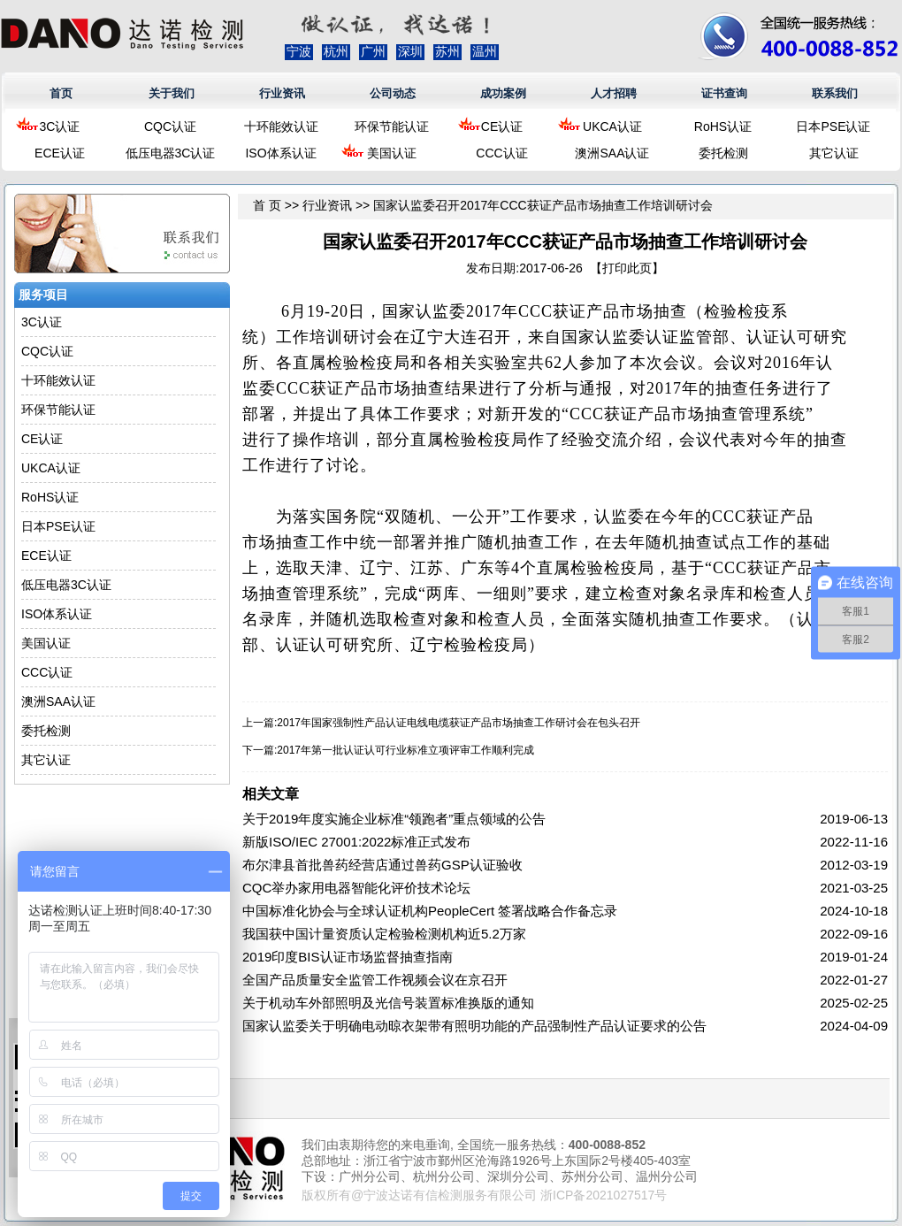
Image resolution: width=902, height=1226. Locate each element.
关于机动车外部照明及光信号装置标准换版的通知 (388, 1002)
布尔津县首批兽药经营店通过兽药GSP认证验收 (382, 864)
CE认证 (502, 126)
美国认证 (392, 153)
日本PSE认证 (833, 126)
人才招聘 (614, 93)
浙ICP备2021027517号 (603, 1195)
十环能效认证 (281, 126)
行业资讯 (282, 93)
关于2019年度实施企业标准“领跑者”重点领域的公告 (394, 818)
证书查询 (724, 93)
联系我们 (835, 93)
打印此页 (627, 268)
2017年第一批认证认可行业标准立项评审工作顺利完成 (405, 750)
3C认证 (60, 126)
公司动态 (393, 93)
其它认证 (834, 153)
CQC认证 (170, 126)
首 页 (267, 205)
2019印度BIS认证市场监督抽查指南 (347, 956)
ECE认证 (59, 153)
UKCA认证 (612, 126)
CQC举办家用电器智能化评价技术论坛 (356, 887)
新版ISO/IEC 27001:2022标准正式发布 (356, 841)
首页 (61, 93)
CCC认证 (501, 153)
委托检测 (723, 153)
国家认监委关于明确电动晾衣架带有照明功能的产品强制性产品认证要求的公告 (474, 1025)
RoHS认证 (723, 126)
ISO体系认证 (280, 153)
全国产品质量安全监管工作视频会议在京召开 (375, 979)
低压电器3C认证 (171, 153)
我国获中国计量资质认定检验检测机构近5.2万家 (384, 933)
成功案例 (503, 93)
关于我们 (172, 93)
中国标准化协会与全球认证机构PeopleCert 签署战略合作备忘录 (429, 910)
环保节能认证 (392, 126)
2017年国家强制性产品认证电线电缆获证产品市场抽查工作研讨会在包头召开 (458, 722)
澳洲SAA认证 (612, 153)
